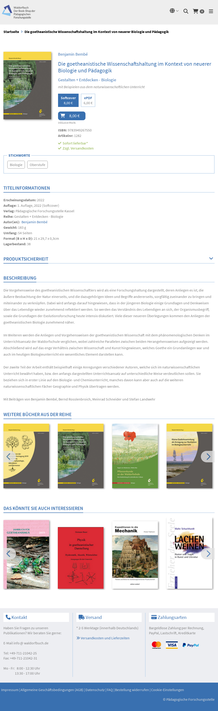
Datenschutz (95, 689)
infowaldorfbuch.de (30, 643)
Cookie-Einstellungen (167, 689)
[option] (27, 456)
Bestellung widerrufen (132, 689)
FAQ (110, 689)
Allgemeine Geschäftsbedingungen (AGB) (52, 689)
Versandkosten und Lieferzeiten (103, 638)
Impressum (10, 689)
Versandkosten (82, 148)
